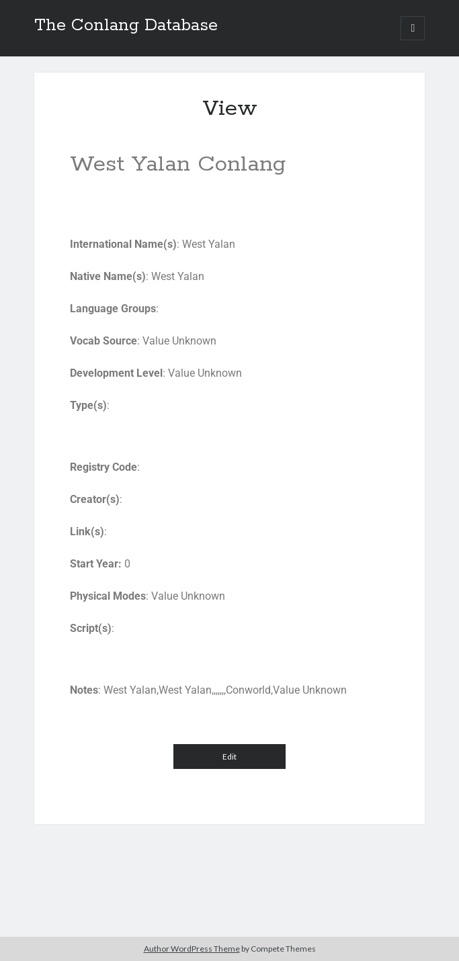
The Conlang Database (126, 25)
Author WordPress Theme (192, 949)
